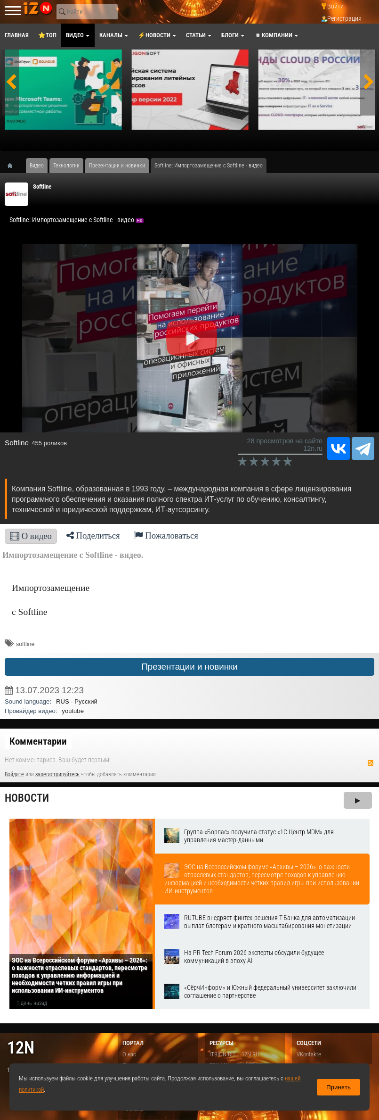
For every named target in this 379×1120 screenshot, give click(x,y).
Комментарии (38, 741)
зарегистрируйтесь (57, 774)
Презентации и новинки (189, 667)
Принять (338, 1087)
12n (20, 1047)
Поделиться (93, 535)
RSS (370, 763)
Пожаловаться (166, 535)
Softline (42, 186)
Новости (27, 798)
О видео (31, 536)
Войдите (14, 774)
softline (25, 644)
